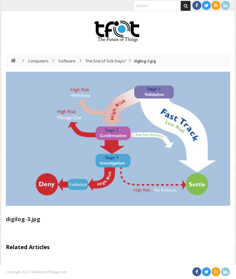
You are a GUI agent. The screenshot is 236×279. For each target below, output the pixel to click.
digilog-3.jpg (23, 219)
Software (67, 61)
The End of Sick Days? (105, 61)
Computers (38, 61)
